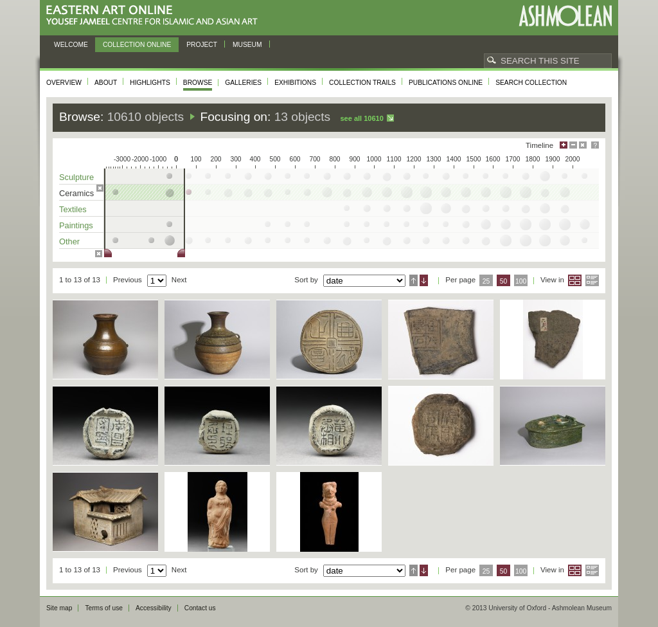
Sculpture (76, 177)
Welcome (71, 44)
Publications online (446, 82)
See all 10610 (361, 118)
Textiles (73, 209)
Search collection (531, 82)
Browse (198, 82)
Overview (64, 82)
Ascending (413, 280)
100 (520, 281)
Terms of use (104, 608)
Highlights (150, 82)
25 (486, 281)
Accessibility (154, 608)
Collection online (137, 44)
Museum (247, 44)
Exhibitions (295, 82)
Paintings (76, 225)
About (105, 82)
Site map (59, 608)
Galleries (243, 82)
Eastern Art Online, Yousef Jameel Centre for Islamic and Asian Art (155, 15)
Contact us (200, 608)
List (592, 280)
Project (201, 44)
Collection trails (362, 82)
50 (504, 281)
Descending (424, 280)
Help (595, 145)
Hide (583, 145)
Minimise (573, 145)
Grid (575, 280)
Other (69, 241)
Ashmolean (565, 15)
